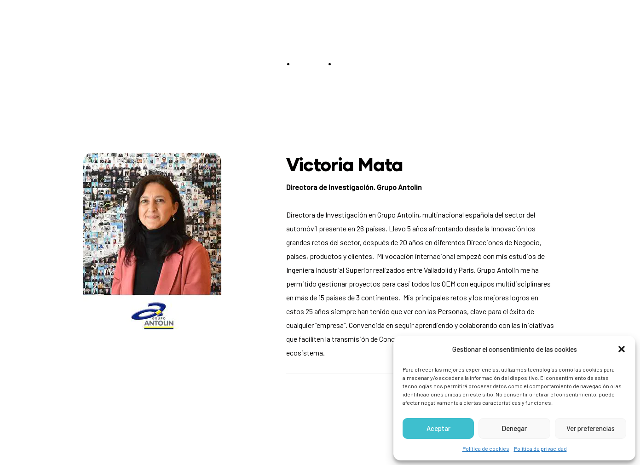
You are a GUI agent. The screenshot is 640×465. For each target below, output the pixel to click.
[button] (621, 349)
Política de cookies (485, 448)
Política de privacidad (540, 448)
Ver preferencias (590, 428)
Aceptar (438, 428)
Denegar (514, 428)
